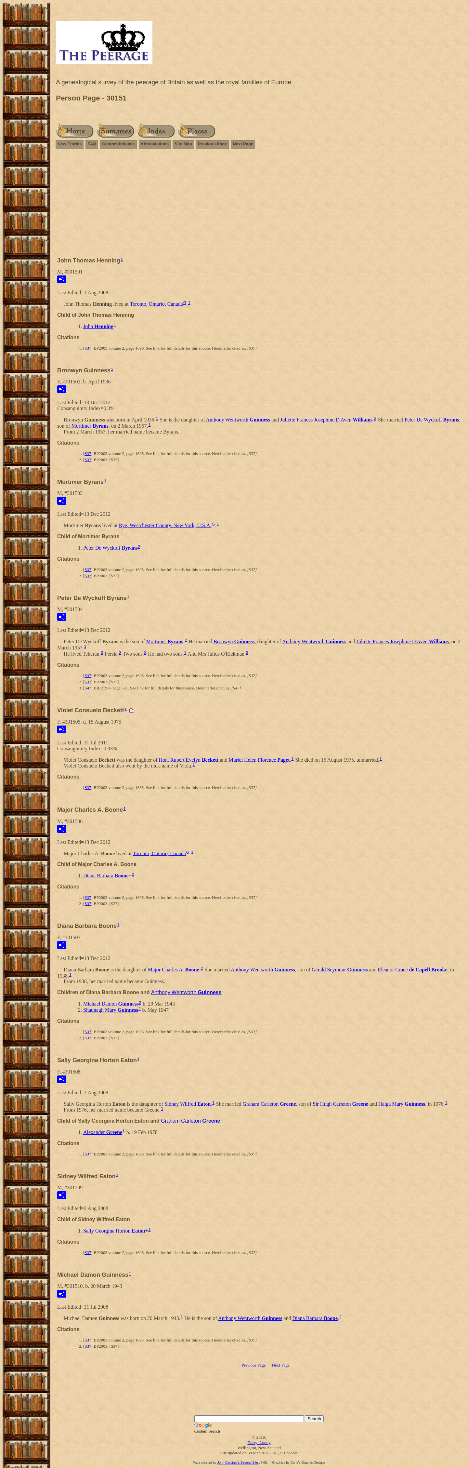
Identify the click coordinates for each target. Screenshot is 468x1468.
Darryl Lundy (258, 1442)
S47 (87, 688)
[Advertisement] (259, 205)
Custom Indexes (118, 143)
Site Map (183, 143)
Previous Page (212, 143)
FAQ (91, 143)
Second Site (249, 1462)
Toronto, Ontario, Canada (156, 304)
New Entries (70, 143)
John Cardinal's (228, 1462)
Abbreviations (155, 143)
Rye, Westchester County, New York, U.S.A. (165, 525)
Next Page (243, 143)
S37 (87, 348)
